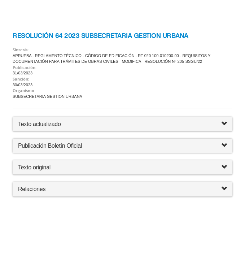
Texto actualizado (39, 124)
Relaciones (122, 189)
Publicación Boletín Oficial (50, 146)
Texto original (34, 167)
